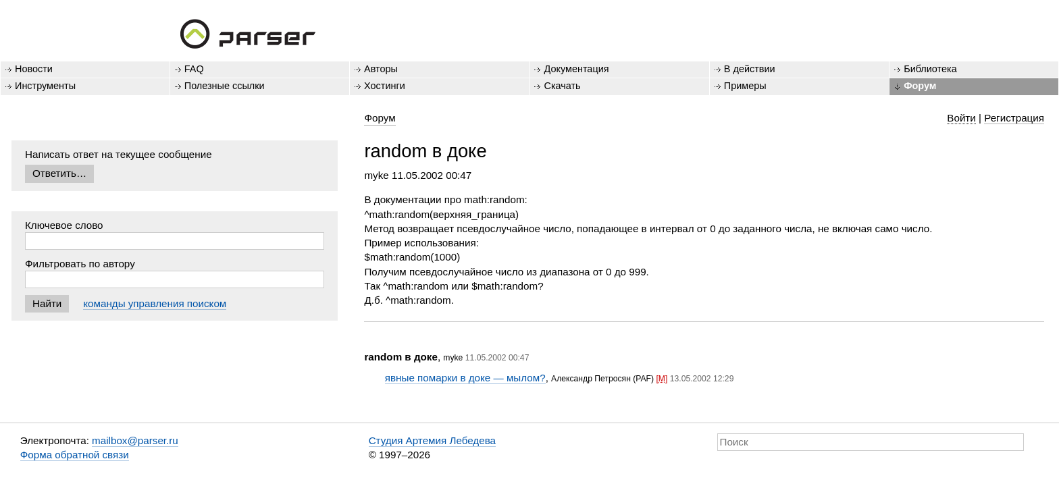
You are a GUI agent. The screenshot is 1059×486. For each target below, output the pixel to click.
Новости (34, 68)
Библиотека (930, 68)
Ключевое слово (64, 225)
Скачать (562, 85)
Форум (920, 85)
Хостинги (384, 85)
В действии (749, 68)
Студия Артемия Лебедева (432, 440)
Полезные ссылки (224, 85)
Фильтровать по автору (80, 263)
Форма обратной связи (74, 454)
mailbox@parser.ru (135, 440)
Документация (576, 68)
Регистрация (1014, 118)
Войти (961, 118)
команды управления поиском (154, 303)
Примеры (745, 85)
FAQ (194, 68)
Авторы (381, 68)
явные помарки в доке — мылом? (465, 377)
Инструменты (45, 85)
